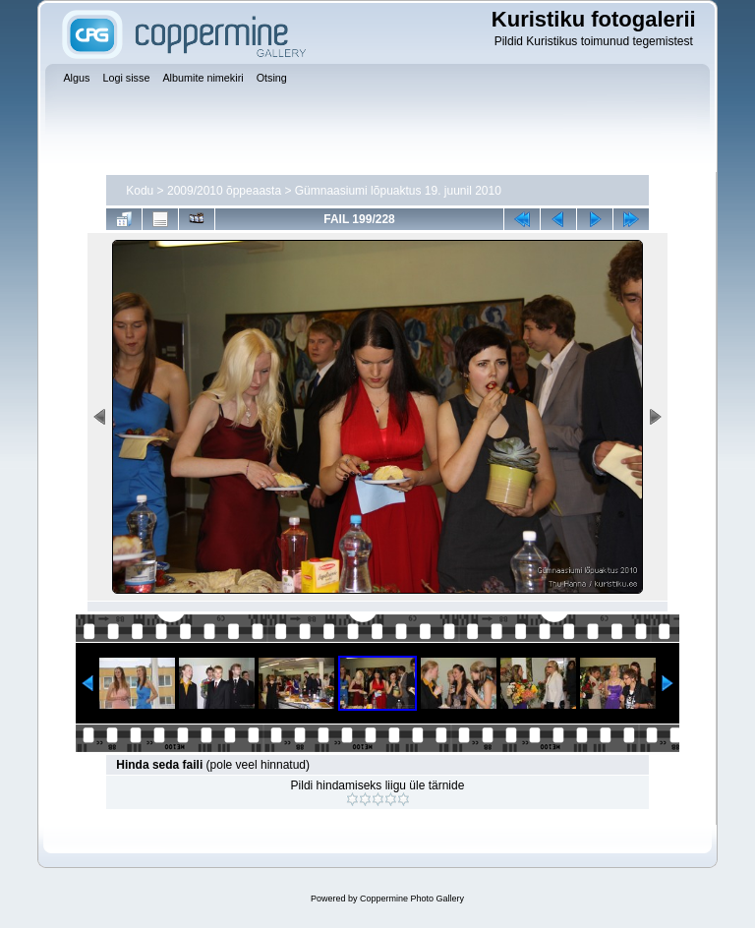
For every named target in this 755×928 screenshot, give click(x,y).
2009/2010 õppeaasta (224, 191)
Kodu (139, 191)
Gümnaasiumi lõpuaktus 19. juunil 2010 (398, 191)
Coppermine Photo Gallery (412, 898)
